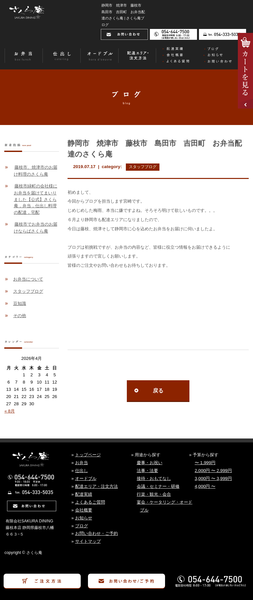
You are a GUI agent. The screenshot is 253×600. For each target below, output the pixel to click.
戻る (158, 390)
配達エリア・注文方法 (96, 486)
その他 (19, 315)
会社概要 (83, 510)
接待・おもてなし (154, 478)
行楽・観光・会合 (154, 494)
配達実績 (83, 494)
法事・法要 (147, 470)
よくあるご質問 (90, 502)
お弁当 (81, 462)
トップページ (88, 454)
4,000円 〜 (205, 486)
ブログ (81, 525)
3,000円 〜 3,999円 (213, 478)
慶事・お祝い (149, 462)
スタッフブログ (142, 167)
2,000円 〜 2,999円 (213, 470)
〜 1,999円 (205, 462)
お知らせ (83, 517)
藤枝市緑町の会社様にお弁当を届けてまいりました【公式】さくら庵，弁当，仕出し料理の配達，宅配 (35, 199)
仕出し (81, 470)
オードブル (86, 478)
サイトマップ (88, 541)
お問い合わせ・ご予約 (96, 533)
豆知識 (19, 303)
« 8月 (9, 411)
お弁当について (28, 279)
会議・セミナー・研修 (158, 486)
